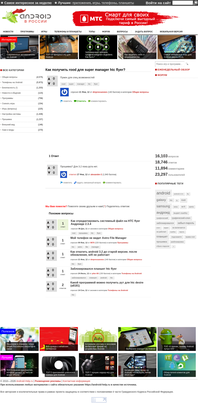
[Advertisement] (74, 127)
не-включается (178, 228)
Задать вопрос (144, 31)
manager (80, 84)
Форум (106, 31)
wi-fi (183, 207)
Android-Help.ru (24, 381)
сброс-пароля (162, 246)
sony (176, 207)
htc (89, 84)
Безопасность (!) (10, 87)
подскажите (176, 237)
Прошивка (7, 119)
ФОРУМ (162, 75)
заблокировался (79, 278)
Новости (8, 31)
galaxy (161, 200)
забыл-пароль (186, 223)
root (73, 233)
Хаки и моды (8, 130)
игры (96, 3)
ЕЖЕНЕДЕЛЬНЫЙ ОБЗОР (174, 69)
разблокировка (177, 242)
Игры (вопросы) (9, 109)
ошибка (172, 232)
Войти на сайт (158, 3)
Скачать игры (8, 103)
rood (63, 84)
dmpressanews (100, 92)
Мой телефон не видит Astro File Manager (98, 237)
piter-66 (95, 273)
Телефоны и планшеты (68, 31)
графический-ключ (181, 218)
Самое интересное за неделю (28, 3)
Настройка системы (11, 114)
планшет (93, 278)
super (71, 84)
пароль (181, 232)
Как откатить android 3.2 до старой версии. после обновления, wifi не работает (103, 253)
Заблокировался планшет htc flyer (93, 268)
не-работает (161, 232)
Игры (44, 31)
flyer (96, 84)
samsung (163, 206)
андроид (163, 212)
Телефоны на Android (12, 82)
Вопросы (122, 31)
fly (188, 194)
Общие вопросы (9, 77)
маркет (166, 228)
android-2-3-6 (178, 194)
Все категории (13, 70)
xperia (191, 207)
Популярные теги (170, 183)
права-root (190, 237)
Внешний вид (8, 124)
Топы (92, 31)
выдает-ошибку (180, 213)
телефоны (109, 3)
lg (176, 200)
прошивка (83, 233)
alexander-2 (96, 174)
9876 (92, 243)
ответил (73, 174)
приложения (81, 3)
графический (162, 218)
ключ (158, 228)
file (87, 247)
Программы (27, 31)
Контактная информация (76, 381)
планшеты (126, 3)
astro (80, 247)
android (104, 278)
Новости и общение (11, 93)
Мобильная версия (171, 31)
